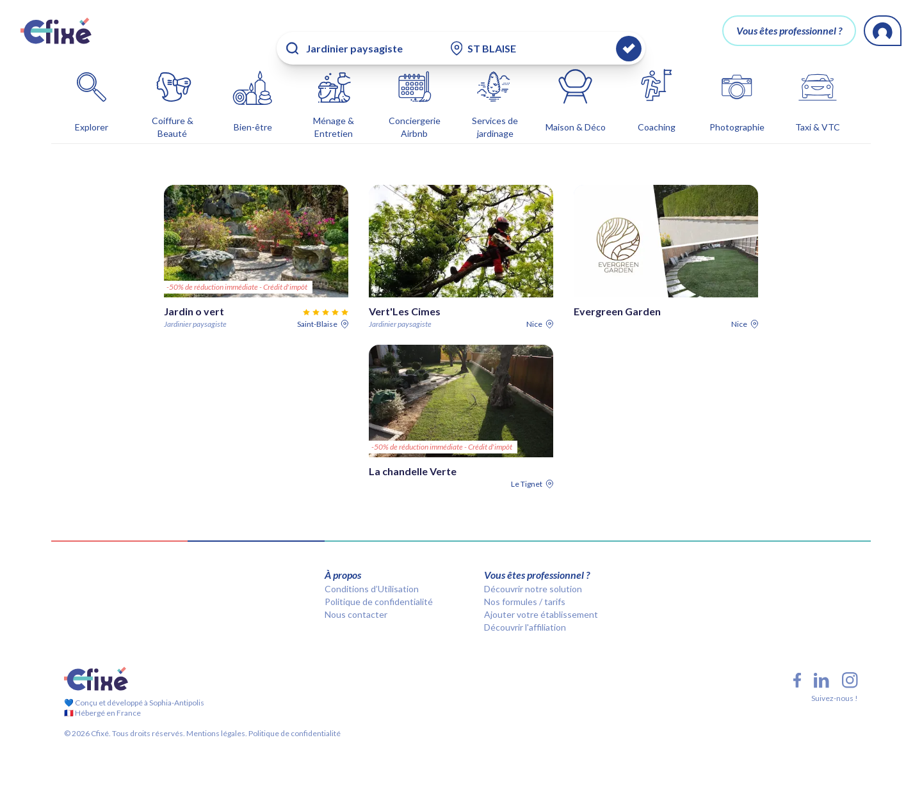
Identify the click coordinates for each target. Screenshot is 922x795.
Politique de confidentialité (379, 581)
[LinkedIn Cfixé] (821, 660)
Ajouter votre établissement (541, 593)
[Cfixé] (56, 30)
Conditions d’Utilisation (372, 568)
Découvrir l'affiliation (525, 606)
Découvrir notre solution (533, 568)
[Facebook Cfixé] (797, 659)
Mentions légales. (216, 713)
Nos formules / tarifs (524, 581)
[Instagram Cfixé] (850, 660)
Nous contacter (356, 593)
